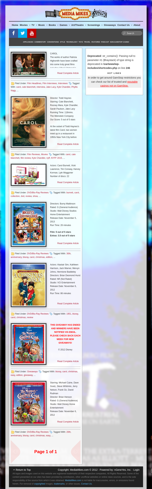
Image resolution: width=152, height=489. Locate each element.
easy (13, 375)
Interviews (63, 83)
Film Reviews (33, 154)
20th (68, 432)
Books (53, 25)
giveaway (28, 375)
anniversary (16, 257)
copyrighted (39, 484)
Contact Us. (86, 484)
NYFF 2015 (56, 158)
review (29, 196)
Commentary (40, 42)
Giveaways (110, 25)
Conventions (53, 42)
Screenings (95, 25)
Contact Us (124, 25)
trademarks (59, 484)
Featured (95, 42)
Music (43, 25)
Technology (72, 42)
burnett (69, 192)
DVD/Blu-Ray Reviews (38, 192)
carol (18, 87)
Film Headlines (34, 83)
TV (34, 25)
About (137, 25)
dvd (22, 196)
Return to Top (23, 469)
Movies (25, 25)
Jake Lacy (51, 87)
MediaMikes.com (79, 469)
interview (41, 87)
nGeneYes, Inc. (122, 469)
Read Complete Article (68, 73)
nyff (48, 158)
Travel (87, 42)
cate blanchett (28, 87)
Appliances (28, 42)
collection (15, 196)
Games (65, 25)
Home (15, 25)
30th (68, 253)
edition (49, 257)
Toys (81, 42)
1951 (68, 314)
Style (62, 42)
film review (26, 158)
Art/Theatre (78, 25)
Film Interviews (50, 83)
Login (136, 469)
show (35, 196)
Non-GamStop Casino (119, 42)
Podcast (105, 42)
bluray (26, 257)
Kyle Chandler (63, 87)
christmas (40, 257)
